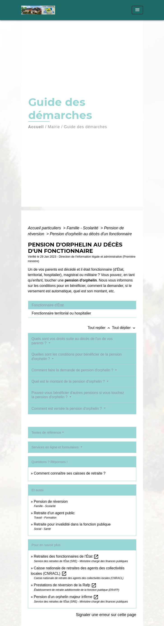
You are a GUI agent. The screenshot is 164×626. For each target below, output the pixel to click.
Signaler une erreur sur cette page (106, 614)
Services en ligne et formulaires (56, 447)
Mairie (54, 127)
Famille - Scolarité (83, 228)
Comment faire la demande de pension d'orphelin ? (73, 370)
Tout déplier (124, 328)
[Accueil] (38, 10)
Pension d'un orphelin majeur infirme (66, 597)
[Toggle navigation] (137, 10)
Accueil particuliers (45, 228)
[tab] (82, 305)
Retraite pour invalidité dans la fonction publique (72, 524)
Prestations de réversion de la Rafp (65, 585)
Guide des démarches (85, 127)
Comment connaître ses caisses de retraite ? (69, 473)
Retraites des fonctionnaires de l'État (66, 556)
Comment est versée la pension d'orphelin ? (67, 408)
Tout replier (100, 328)
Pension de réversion (51, 501)
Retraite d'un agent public (54, 513)
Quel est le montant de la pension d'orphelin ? (69, 381)
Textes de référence (46, 432)
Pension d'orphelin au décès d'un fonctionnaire (91, 234)
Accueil (36, 127)
